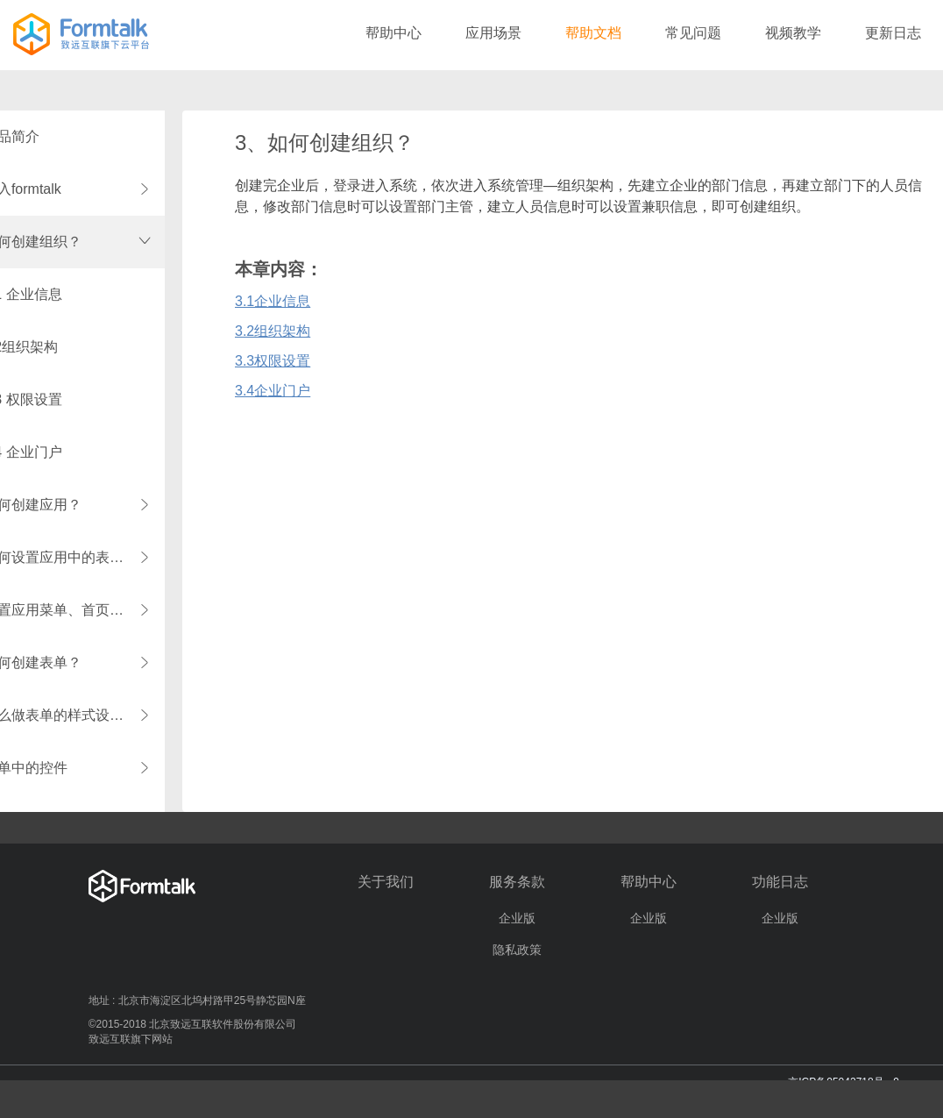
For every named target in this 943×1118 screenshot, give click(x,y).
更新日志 (893, 32)
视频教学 (793, 32)
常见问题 (693, 32)
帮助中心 (393, 32)
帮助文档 (593, 32)
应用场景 (493, 32)
